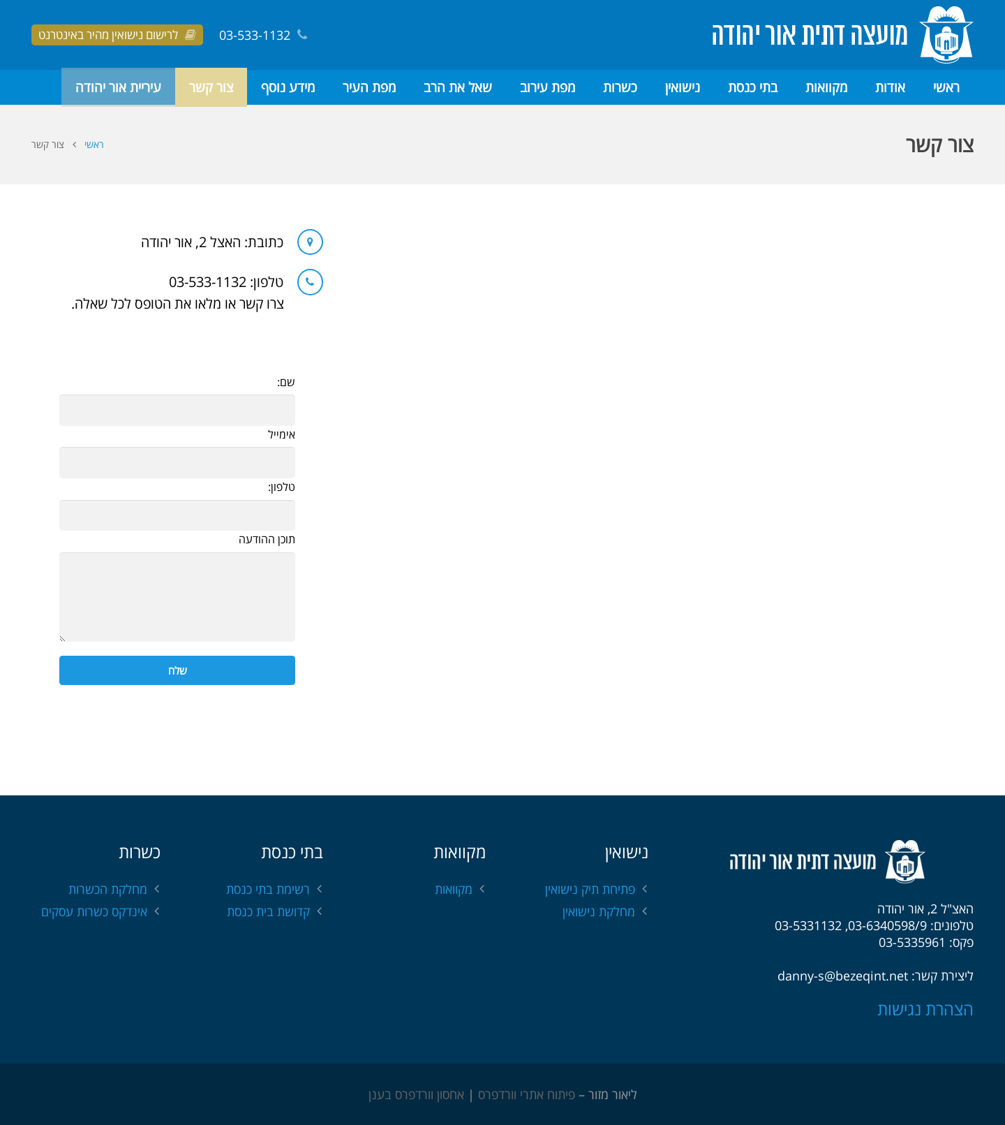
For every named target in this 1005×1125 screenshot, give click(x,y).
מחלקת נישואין (599, 911)
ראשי (94, 144)
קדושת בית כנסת (268, 911)
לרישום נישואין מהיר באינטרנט (108, 35)
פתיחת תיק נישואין (590, 889)
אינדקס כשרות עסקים (94, 911)
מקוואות (453, 889)
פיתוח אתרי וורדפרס (526, 1094)
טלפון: (281, 486)
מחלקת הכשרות (107, 889)
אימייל (281, 434)
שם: (286, 382)
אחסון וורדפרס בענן (416, 1094)
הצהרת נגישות (925, 1008)
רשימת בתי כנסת (268, 889)
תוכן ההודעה (267, 539)
